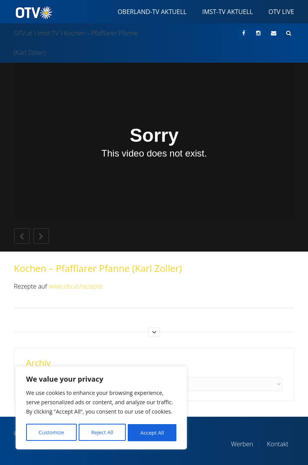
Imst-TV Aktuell (227, 11)
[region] (101, 408)
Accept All (152, 432)
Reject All (102, 432)
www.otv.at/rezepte (76, 286)
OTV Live (281, 11)
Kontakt (277, 444)
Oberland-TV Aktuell (152, 11)
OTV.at (23, 33)
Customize (51, 432)
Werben (242, 444)
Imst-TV (48, 33)
